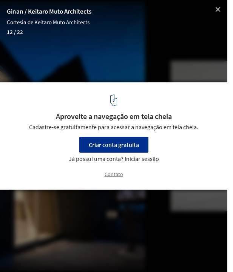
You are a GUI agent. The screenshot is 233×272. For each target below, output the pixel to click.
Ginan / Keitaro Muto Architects (49, 11)
